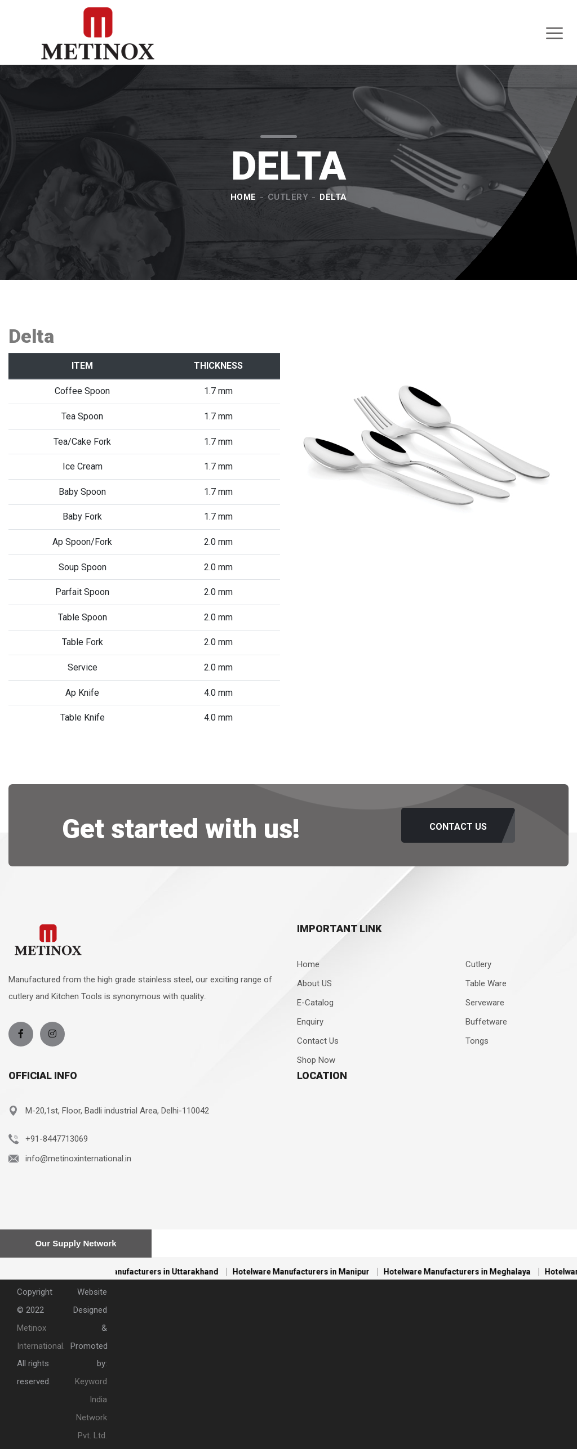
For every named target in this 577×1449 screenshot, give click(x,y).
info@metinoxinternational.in (78, 1158)
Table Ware (486, 983)
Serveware (484, 1003)
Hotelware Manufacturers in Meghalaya (468, 1271)
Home (243, 197)
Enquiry (310, 1022)
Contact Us (318, 1041)
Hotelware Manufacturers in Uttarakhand (153, 1271)
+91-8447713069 (56, 1139)
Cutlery (288, 197)
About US (314, 983)
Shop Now (316, 1060)
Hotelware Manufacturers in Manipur (311, 1271)
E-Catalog (315, 1003)
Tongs (477, 1041)
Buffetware (486, 1022)
